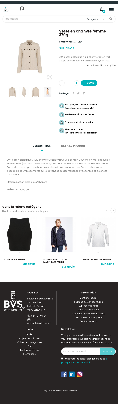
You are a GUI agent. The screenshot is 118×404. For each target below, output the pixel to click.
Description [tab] (42, 146)
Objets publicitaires (29, 338)
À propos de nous (88, 306)
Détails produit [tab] (73, 146)
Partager (73, 93)
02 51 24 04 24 (39, 315)
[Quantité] (69, 83)
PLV (29, 346)
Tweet (78, 93)
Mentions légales (89, 298)
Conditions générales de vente (88, 314)
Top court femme (14, 259)
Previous (5, 92)
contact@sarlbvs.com (39, 323)
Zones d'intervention (89, 310)
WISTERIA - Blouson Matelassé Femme (55, 261)
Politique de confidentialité (88, 302)
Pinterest (84, 93)
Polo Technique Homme (97, 259)
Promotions (29, 354)
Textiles (30, 334)
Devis (90, 83)
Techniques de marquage (88, 317)
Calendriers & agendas (29, 342)
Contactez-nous (89, 321)
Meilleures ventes (29, 350)
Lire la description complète (101, 65)
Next (53, 92)
